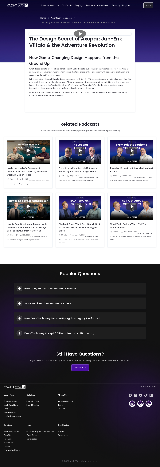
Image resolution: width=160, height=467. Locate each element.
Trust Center (31, 435)
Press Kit (61, 409)
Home (43, 18)
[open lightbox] (80, 34)
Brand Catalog (32, 405)
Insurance (8, 442)
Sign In (148, 5)
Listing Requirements (13, 416)
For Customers (10, 401)
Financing (8, 439)
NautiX (7, 446)
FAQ (6, 409)
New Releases (10, 412)
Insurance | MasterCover (97, 5)
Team (60, 405)
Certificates (31, 439)
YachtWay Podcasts (61, 18)
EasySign (79, 5)
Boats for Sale (47, 5)
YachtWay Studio (64, 5)
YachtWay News (11, 405)
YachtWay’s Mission (66, 401)
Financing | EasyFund (121, 5)
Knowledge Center (12, 450)
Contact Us (80, 367)
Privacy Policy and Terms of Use (40, 431)
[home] (17, 5)
